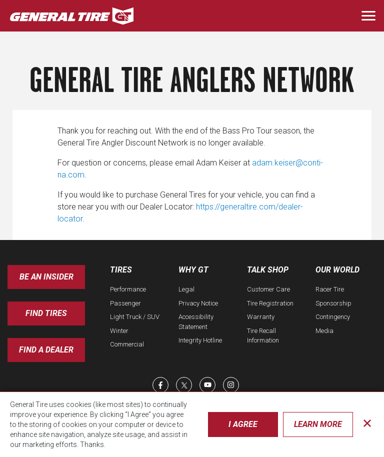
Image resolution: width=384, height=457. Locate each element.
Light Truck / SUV (135, 316)
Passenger (125, 303)
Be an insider (47, 277)
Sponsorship (334, 303)
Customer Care (268, 289)
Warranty (260, 316)
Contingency (333, 316)
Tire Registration (270, 303)
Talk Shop (267, 269)
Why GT (193, 269)
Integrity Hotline (200, 340)
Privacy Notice (198, 303)
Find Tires (46, 313)
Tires (121, 269)
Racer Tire (330, 289)
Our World (338, 269)
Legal (186, 289)
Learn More (318, 424)
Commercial (127, 344)
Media (325, 330)
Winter (119, 330)
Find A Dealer (46, 349)
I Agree (243, 424)
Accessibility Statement (196, 321)
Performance (128, 289)
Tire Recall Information (263, 335)
